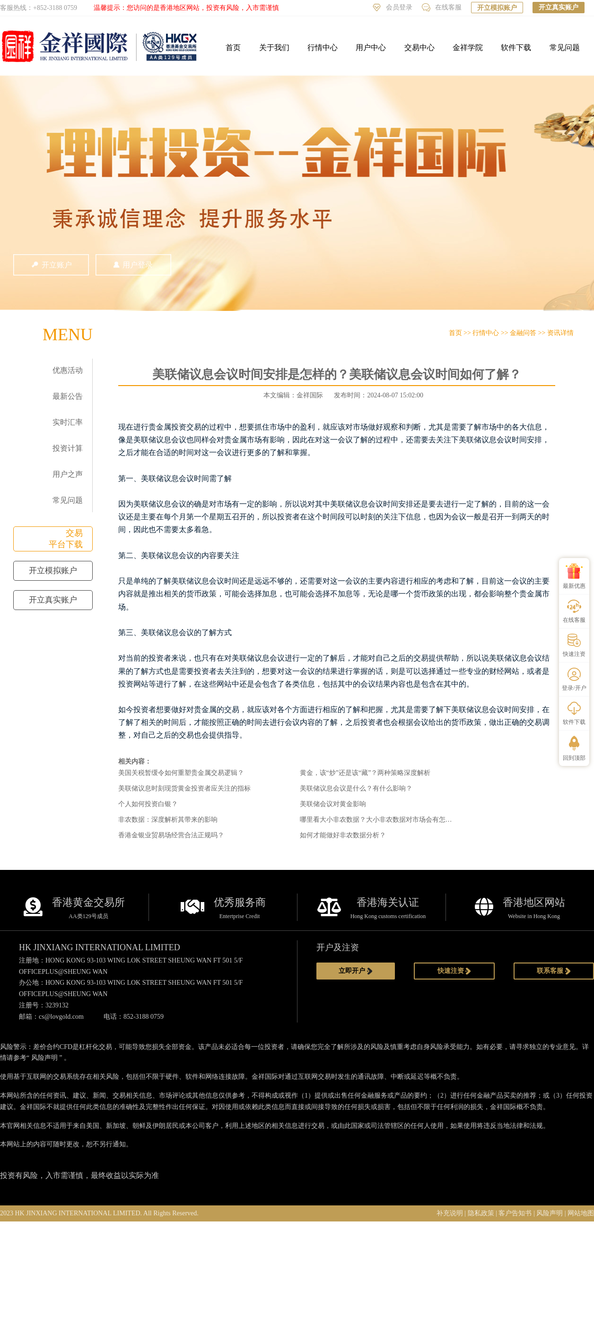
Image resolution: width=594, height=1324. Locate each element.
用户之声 (67, 474)
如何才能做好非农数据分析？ (343, 835)
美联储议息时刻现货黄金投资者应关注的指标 (184, 788)
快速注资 (454, 971)
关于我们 (274, 47)
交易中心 (419, 47)
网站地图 (581, 1213)
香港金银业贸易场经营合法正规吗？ (171, 835)
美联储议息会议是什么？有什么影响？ (356, 788)
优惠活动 (67, 370)
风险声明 (44, 1057)
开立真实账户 (558, 7)
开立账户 (51, 264)
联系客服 (554, 971)
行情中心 (322, 47)
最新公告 (67, 396)
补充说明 (450, 1213)
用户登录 (133, 264)
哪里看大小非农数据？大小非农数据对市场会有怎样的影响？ (389, 819)
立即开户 (356, 971)
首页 (233, 47)
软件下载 (516, 47)
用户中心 (371, 47)
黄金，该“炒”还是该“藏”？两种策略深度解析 (365, 772)
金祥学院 (468, 47)
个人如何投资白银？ (148, 804)
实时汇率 (67, 422)
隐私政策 (481, 1213)
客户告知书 (515, 1213)
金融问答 (523, 332)
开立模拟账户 (497, 7)
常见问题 (565, 47)
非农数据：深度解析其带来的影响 (168, 819)
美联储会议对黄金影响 (333, 804)
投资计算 (67, 448)
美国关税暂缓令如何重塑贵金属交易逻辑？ (181, 772)
